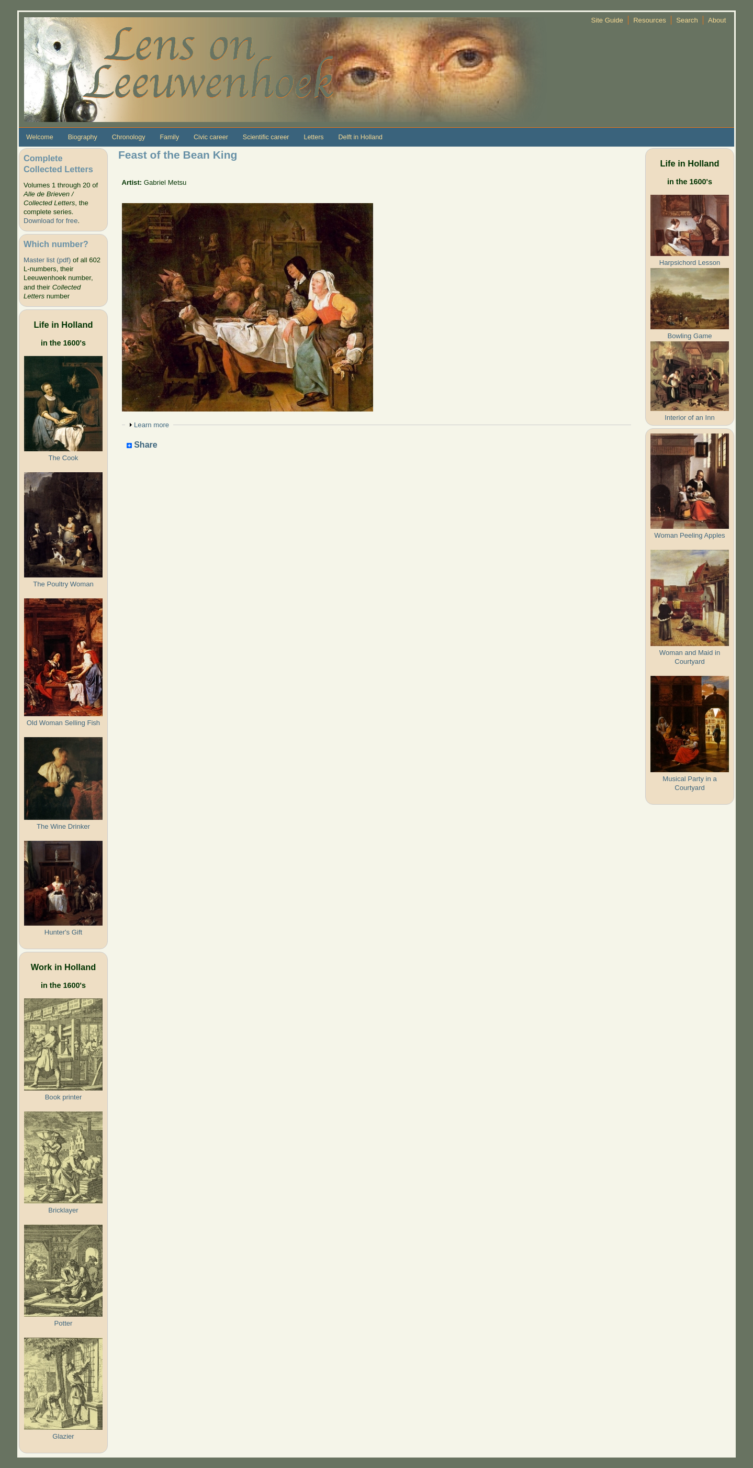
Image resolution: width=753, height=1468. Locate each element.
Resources (649, 20)
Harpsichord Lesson (690, 262)
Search (687, 20)
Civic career (211, 137)
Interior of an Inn (689, 417)
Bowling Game (689, 336)
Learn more (151, 425)
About (717, 20)
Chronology (128, 137)
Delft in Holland (361, 137)
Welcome (39, 137)
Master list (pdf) (47, 260)
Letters (313, 137)
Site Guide (607, 20)
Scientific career (266, 137)
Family (169, 137)
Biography (82, 137)
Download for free (50, 221)
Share (142, 445)
